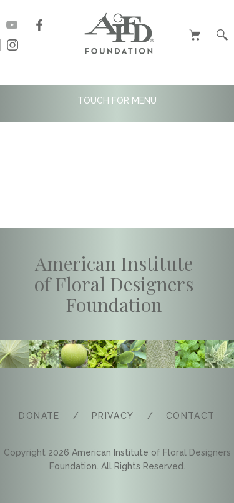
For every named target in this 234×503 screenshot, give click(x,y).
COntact (190, 416)
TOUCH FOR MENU (117, 100)
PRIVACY (113, 416)
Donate (39, 416)
